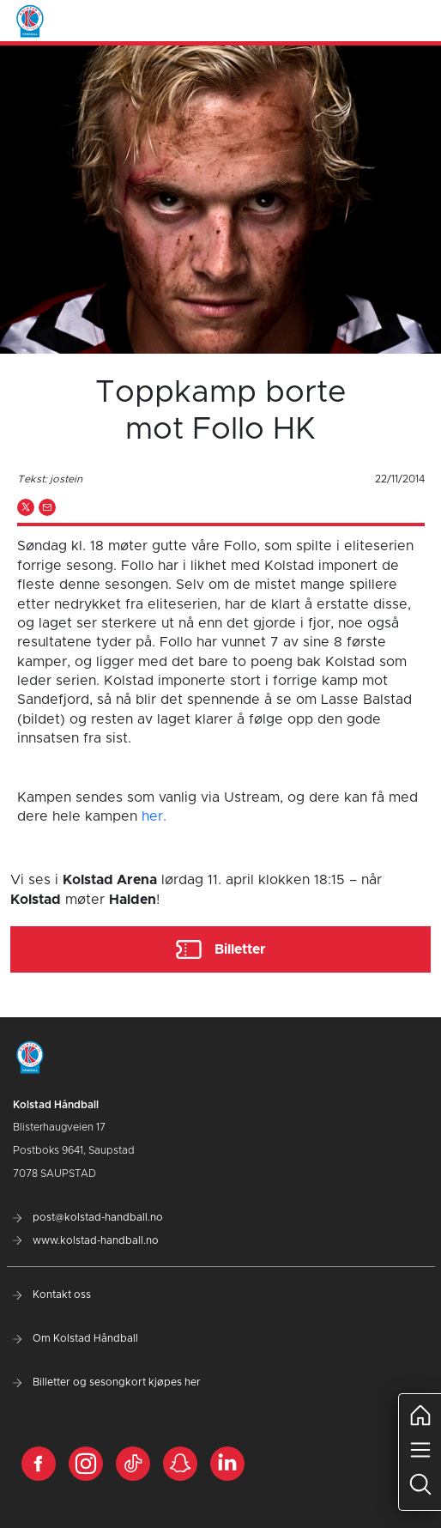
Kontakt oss (52, 1294)
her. (154, 816)
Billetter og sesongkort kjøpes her (107, 1382)
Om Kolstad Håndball (75, 1338)
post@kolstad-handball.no (88, 1217)
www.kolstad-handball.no (86, 1240)
